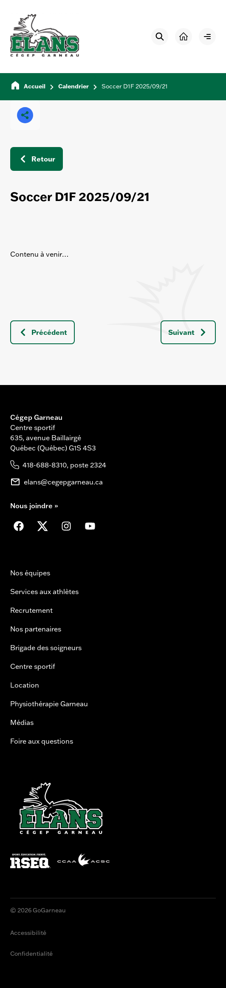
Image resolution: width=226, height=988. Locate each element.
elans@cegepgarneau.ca (63, 482)
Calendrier (73, 86)
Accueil (34, 86)
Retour (36, 159)
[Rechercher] (159, 36)
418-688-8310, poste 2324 (64, 465)
